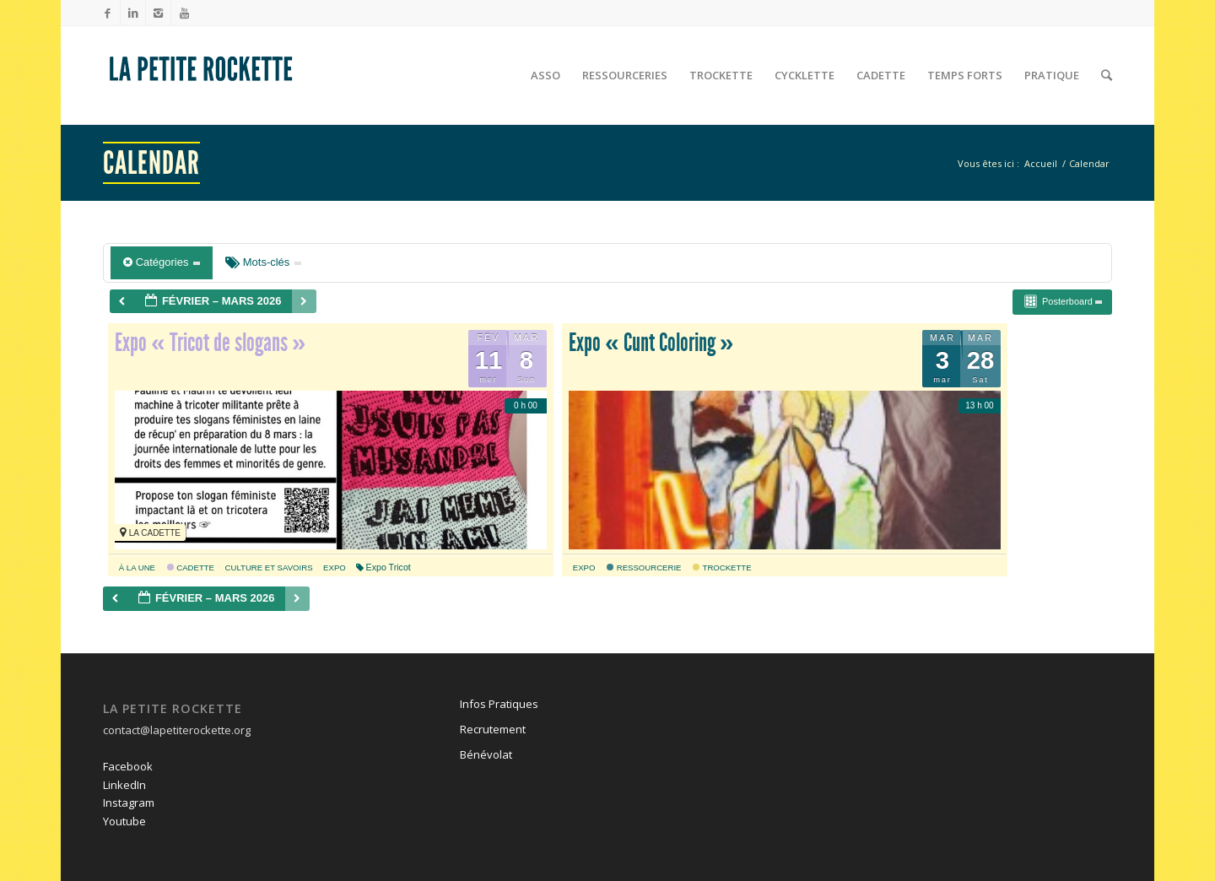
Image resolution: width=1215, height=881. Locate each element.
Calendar (151, 162)
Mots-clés (263, 262)
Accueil (1040, 163)
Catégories (161, 262)
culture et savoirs (269, 567)
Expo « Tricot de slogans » (210, 342)
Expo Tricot (383, 567)
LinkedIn (124, 784)
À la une (137, 567)
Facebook (128, 766)
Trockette (722, 567)
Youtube (124, 821)
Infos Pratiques (499, 703)
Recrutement (493, 729)
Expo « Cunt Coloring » (651, 342)
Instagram (128, 802)
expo (334, 567)
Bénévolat (486, 754)
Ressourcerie (644, 567)
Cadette (190, 567)
